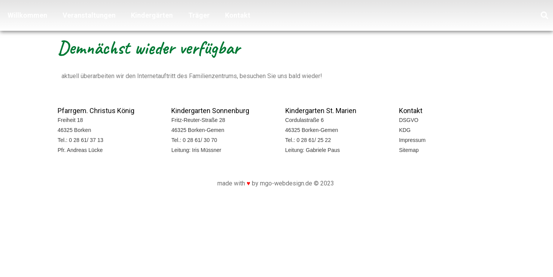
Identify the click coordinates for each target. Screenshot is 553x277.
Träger (199, 15)
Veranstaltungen (89, 15)
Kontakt (237, 15)
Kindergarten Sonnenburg (210, 111)
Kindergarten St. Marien (320, 111)
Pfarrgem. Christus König (96, 111)
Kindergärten (152, 15)
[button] (544, 15)
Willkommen (27, 15)
